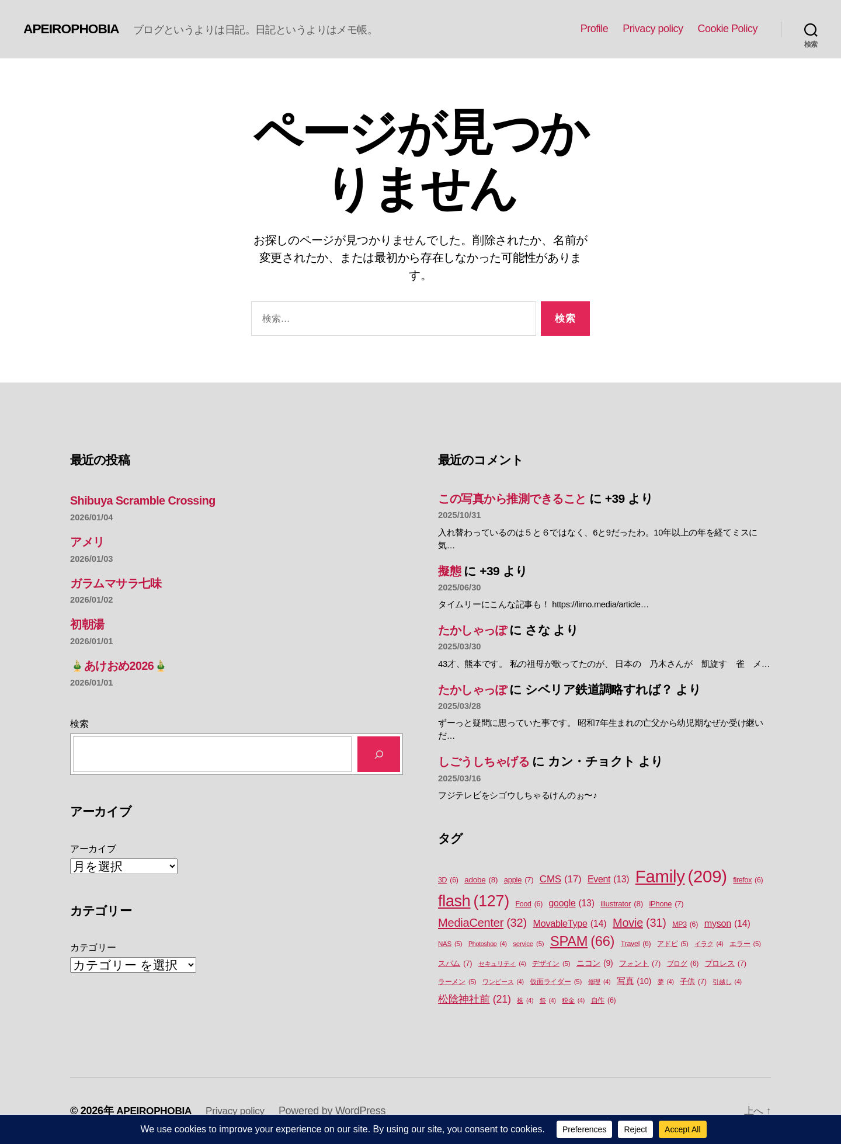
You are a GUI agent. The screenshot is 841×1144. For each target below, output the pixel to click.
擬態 (450, 571)
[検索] (378, 754)
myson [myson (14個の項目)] (727, 923)
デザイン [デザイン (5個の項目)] (551, 964)
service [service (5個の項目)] (528, 944)
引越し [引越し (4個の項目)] (727, 981)
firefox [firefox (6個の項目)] (748, 880)
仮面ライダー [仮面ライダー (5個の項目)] (556, 982)
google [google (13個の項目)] (572, 903)
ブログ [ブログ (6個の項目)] (683, 963)
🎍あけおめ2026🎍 (123, 665)
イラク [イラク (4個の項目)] (708, 943)
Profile (595, 28)
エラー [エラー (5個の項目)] (745, 944)
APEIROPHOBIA (73, 29)
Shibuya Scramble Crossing (147, 500)
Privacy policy (653, 28)
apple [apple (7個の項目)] (518, 879)
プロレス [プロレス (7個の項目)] (725, 963)
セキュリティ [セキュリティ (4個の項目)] (502, 963)
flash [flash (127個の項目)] (473, 901)
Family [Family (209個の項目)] (681, 876)
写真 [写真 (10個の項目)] (634, 981)
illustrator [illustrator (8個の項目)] (621, 904)
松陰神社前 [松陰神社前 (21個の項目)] (474, 999)
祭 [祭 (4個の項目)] (548, 1000)
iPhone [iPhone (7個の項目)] (666, 903)
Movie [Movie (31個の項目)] (639, 922)
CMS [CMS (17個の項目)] (561, 879)
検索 (79, 724)
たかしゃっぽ (475, 630)
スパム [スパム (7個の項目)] (455, 963)
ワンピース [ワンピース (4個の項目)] (503, 981)
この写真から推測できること (518, 498)
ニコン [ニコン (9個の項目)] (594, 963)
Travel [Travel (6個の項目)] (636, 944)
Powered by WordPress (339, 1111)
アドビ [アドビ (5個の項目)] (673, 944)
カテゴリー (93, 947)
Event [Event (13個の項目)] (608, 879)
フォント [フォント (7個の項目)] (640, 963)
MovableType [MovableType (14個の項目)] (569, 923)
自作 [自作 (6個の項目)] (603, 1000)
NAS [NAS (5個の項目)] (450, 944)
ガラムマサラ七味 (119, 583)
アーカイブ (93, 849)
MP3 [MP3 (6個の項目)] (685, 924)
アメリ (88, 541)
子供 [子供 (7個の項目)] (693, 981)
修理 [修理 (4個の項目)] (599, 981)
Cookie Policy (727, 28)
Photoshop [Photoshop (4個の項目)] (487, 943)
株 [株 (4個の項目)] (525, 1000)
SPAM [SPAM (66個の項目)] (582, 941)
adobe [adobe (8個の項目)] (481, 880)
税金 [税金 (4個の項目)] (573, 1000)
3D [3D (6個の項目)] (448, 880)
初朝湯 (88, 624)
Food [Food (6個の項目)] (529, 904)
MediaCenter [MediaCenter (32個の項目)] (482, 922)
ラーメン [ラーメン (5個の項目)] (457, 982)
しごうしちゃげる (488, 761)
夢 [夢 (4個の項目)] (666, 981)
